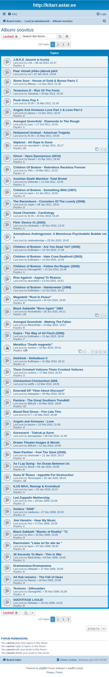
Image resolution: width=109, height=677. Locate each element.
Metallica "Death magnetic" (33, 344)
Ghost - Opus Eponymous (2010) (37, 156)
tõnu (30, 534)
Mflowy (32, 83)
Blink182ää (34, 325)
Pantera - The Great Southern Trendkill (41, 400)
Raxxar (32, 580)
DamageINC (35, 269)
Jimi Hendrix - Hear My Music (34, 520)
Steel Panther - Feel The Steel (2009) (39, 452)
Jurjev (31, 204)
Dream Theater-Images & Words (36, 442)
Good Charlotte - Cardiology (33, 212)
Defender (33, 181)
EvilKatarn (33, 250)
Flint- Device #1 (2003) (29, 222)
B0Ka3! (32, 403)
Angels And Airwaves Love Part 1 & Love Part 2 (47, 110)
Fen (30, 500)
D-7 (30, 414)
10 (104, 351)
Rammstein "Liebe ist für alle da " (37, 543)
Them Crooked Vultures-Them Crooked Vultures (48, 369)
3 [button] (63, 44)
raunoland (33, 145)
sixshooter (33, 455)
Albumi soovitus (17, 29)
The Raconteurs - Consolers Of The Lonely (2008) (49, 201)
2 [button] (58, 44)
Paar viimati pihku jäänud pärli (35, 71)
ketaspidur (34, 393)
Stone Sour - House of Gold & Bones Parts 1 (45, 80)
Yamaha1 (33, 93)
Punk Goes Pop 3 (25, 100)
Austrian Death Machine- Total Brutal (40, 178)
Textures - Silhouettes (29, 588)
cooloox (32, 347)
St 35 (31, 103)
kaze (30, 193)
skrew (31, 466)
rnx (29, 74)
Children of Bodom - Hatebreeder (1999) (42, 287)
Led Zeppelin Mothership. (31, 497)
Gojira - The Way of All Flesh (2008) (38, 333)
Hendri (31, 159)
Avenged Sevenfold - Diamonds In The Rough (46, 121)
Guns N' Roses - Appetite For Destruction (43, 475)
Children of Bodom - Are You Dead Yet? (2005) (46, 247)
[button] (68, 44)
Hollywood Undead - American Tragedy (41, 132)
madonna (33, 512)
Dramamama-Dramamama (32, 565)
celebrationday (36, 240)
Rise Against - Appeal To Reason (37, 277)
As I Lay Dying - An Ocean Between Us (41, 463)
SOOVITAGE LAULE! (28, 599)
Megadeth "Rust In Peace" (32, 297)
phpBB (42, 668)
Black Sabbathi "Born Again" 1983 (38, 308)
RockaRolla (34, 311)
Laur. (30, 124)
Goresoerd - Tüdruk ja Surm (33, 433)
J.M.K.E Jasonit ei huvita (31, 59)
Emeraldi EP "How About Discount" (39, 390)
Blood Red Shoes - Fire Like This (37, 411)
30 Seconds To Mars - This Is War (37, 554)
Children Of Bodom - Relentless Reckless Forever (49, 167)
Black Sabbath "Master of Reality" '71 (40, 531)
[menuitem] (12, 14)
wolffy (31, 384)
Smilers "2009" (24, 509)
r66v (30, 170)
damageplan (35, 436)
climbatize (33, 225)
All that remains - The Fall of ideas (38, 577)
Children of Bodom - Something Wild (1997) (44, 190)
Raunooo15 (34, 300)
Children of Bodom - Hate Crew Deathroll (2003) (48, 256)
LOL (30, 62)
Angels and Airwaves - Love (33, 421)
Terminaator (34, 478)
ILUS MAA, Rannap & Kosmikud (36, 486)
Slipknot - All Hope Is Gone (33, 142)
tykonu (31, 113)
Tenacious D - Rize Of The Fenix (36, 90)
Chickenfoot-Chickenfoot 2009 (35, 381)
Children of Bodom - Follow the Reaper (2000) (46, 266)
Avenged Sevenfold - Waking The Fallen (42, 322)
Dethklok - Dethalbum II (30, 358)
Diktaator (33, 568)
